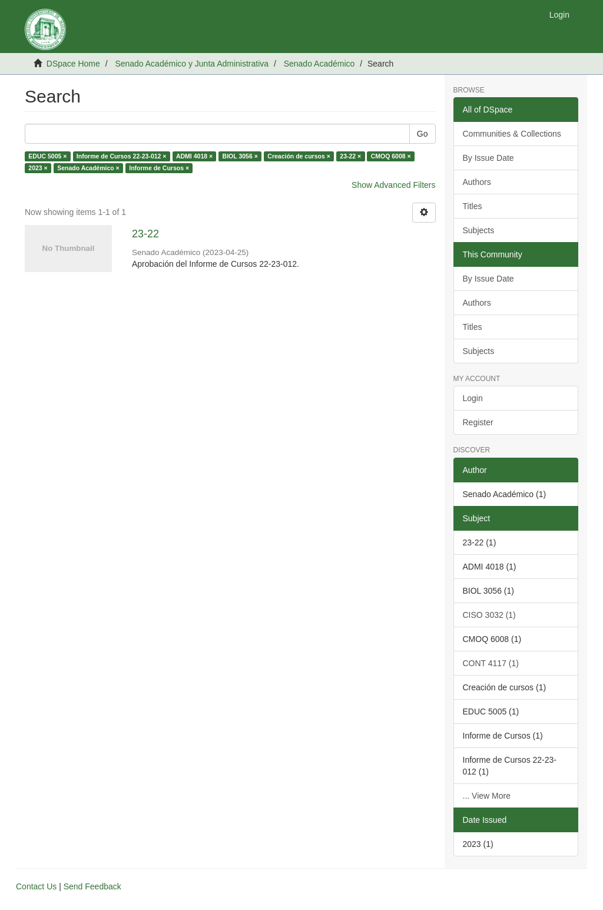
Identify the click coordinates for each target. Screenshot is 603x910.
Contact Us (36, 886)
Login (473, 398)
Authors (477, 182)
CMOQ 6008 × (391, 156)
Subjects (479, 230)
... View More (487, 795)
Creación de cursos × (298, 156)
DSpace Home (73, 63)
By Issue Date (488, 158)
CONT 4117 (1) (491, 663)
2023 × (37, 167)
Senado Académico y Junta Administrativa (192, 63)
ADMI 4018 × (194, 156)
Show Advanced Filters (393, 185)
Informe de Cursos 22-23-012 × (122, 156)
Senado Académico (319, 63)
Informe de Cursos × (159, 167)
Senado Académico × (88, 167)
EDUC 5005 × (47, 156)
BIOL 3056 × (240, 156)
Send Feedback (92, 886)
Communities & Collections (512, 133)
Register (478, 422)
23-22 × (350, 156)
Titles (472, 206)
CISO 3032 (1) (489, 615)
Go (422, 133)
